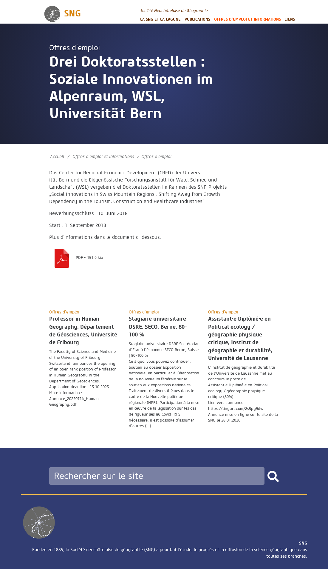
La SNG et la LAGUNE (160, 19)
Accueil (57, 156)
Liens (289, 19)
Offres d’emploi (74, 48)
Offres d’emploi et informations (247, 19)
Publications (197, 19)
